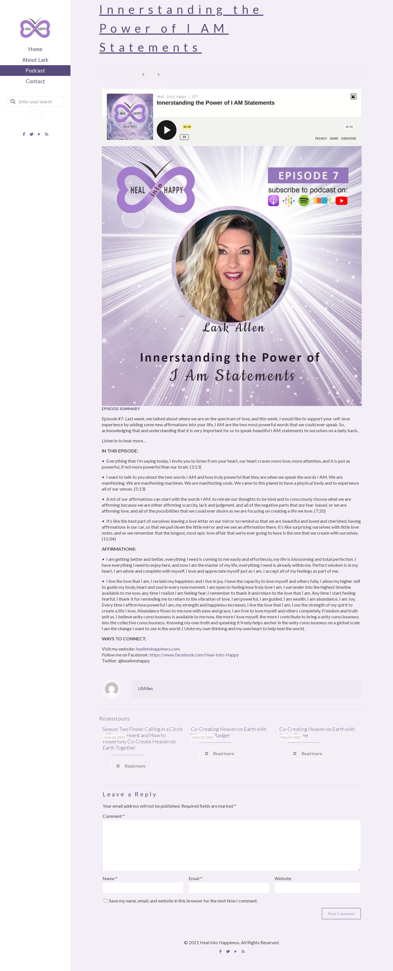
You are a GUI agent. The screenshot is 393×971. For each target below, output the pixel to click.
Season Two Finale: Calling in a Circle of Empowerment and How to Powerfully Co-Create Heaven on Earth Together (143, 738)
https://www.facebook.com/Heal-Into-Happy (194, 654)
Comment (114, 816)
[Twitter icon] (31, 134)
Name (110, 878)
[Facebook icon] (24, 134)
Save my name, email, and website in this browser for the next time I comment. (183, 900)
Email (195, 878)
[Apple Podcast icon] (47, 134)
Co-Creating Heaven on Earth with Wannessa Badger (228, 732)
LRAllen (145, 688)
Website (283, 878)
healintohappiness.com (158, 648)
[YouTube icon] (39, 134)
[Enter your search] (35, 101)
